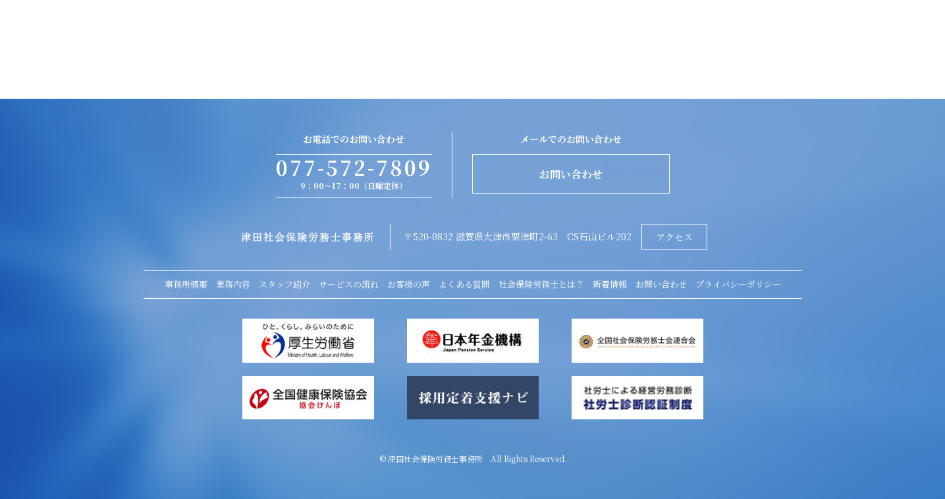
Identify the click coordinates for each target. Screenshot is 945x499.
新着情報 (610, 284)
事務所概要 (186, 284)
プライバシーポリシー (738, 284)
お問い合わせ (571, 174)
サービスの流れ (349, 284)
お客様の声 (408, 284)
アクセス (674, 237)
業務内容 (233, 284)
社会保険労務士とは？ (541, 284)
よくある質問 (464, 284)
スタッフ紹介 (284, 284)
